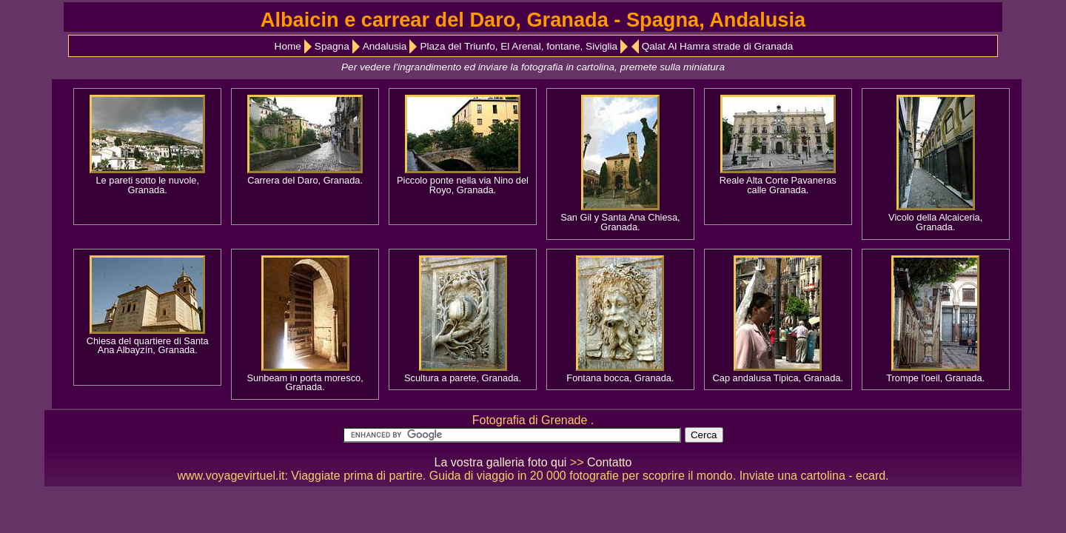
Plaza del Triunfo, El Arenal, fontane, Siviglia (518, 46)
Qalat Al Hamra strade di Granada (718, 46)
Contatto (609, 462)
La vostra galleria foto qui (501, 462)
